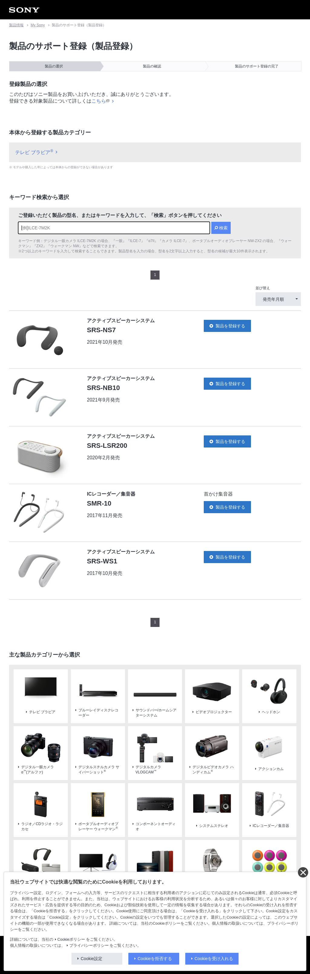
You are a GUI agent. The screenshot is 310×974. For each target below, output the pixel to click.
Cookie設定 (92, 958)
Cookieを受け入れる (214, 958)
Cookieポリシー (71, 939)
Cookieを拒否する (155, 958)
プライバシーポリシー (89, 945)
